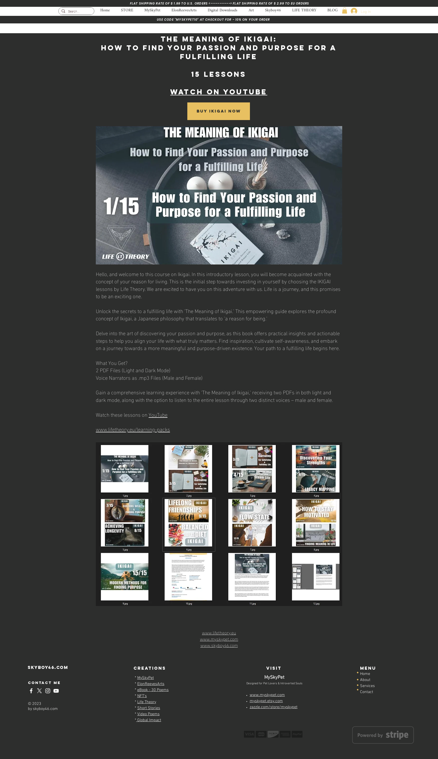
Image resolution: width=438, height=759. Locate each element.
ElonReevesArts (150, 684)
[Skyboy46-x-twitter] (39, 691)
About (365, 679)
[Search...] (75, 12)
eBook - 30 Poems (153, 690)
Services (367, 686)
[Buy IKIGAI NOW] (218, 111)
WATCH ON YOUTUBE (218, 91)
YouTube (158, 414)
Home (365, 673)
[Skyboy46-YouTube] (56, 691)
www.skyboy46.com (219, 645)
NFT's (142, 696)
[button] (344, 10)
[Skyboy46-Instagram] (48, 691)
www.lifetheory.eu (219, 632)
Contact (366, 692)
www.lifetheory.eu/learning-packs (133, 429)
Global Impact (148, 720)
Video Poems (148, 714)
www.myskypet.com (219, 638)
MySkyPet (145, 677)
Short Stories (148, 708)
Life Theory (146, 702)
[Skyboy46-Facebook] (31, 691)
